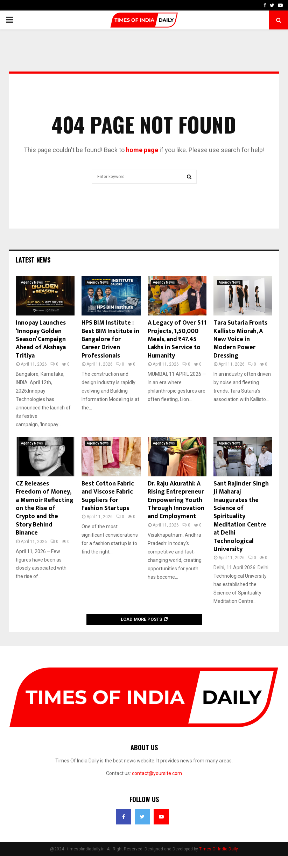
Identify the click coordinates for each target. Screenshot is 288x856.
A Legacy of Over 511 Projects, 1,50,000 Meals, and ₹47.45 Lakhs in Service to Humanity (177, 339)
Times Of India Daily (218, 849)
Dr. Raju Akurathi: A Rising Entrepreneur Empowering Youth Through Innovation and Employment (176, 500)
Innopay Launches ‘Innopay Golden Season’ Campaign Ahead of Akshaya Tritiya (41, 339)
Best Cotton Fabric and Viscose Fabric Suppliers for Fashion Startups (108, 496)
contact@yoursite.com (157, 773)
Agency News (32, 282)
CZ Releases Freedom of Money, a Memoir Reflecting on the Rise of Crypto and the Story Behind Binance (44, 508)
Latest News (33, 259)
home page (142, 150)
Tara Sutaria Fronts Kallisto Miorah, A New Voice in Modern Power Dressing (240, 339)
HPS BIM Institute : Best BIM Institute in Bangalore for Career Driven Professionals (110, 339)
